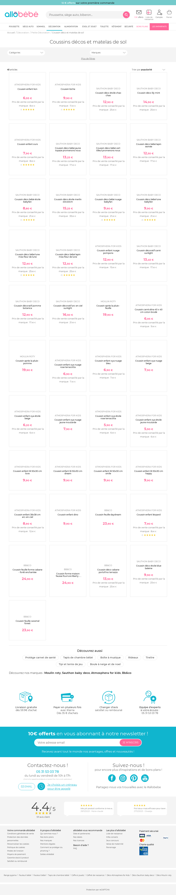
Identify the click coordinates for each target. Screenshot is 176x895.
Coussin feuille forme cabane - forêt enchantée (27, 570)
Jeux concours (112, 840)
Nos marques (46, 840)
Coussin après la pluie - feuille (108, 306)
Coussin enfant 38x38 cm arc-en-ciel (27, 515)
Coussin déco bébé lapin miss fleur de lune (67, 255)
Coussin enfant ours (27, 144)
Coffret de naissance (95, 875)
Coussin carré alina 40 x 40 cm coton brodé (148, 310)
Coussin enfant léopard (149, 514)
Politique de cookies (16, 847)
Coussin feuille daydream (108, 514)
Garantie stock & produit (18, 858)
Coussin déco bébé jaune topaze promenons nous (68, 149)
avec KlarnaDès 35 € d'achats (67, 702)
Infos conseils (112, 837)
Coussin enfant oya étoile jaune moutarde (149, 421)
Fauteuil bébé (25, 875)
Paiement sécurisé (148, 831)
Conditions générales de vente (20, 834)
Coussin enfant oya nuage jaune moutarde (67, 421)
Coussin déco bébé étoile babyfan (27, 200)
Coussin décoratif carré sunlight (149, 251)
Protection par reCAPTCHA (97, 890)
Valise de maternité (114, 844)
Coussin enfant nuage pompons (108, 251)
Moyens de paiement (16, 854)
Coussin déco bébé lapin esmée (148, 145)
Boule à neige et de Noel (105, 664)
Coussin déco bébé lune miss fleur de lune (27, 255)
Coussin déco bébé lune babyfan (148, 200)
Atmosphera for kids (106, 673)
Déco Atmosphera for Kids (118, 875)
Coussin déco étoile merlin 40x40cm (67, 200)
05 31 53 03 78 (150, 713)
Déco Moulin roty (163, 875)
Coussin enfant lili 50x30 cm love (27, 472)
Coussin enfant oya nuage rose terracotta (67, 365)
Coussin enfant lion (27, 89)
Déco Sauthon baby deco (143, 875)
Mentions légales (47, 844)
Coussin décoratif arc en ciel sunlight (67, 306)
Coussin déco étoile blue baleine (148, 566)
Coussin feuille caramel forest (27, 622)
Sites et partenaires (81, 834)
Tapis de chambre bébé (78, 657)
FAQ (75, 848)
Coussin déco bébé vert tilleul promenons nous (108, 149)
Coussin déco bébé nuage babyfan (108, 200)
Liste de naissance (114, 834)
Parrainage (111, 847)
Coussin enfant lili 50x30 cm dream (67, 472)
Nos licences (78, 840)
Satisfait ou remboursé (17, 861)
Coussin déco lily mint (148, 93)
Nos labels (77, 837)
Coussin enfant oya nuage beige (148, 361)
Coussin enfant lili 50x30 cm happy (148, 472)
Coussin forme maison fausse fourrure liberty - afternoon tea (68, 576)
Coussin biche (68, 89)
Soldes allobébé (47, 854)
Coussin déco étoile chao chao (108, 94)
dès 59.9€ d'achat (26, 702)
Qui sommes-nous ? (49, 834)
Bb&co (126, 673)
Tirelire (150, 657)
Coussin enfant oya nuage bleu (108, 361)
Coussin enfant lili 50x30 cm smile (108, 472)
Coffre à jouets (78, 875)
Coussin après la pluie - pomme (27, 361)
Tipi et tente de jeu (70, 664)
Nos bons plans (47, 837)
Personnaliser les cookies (18, 844)
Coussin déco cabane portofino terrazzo (108, 570)
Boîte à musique (110, 657)
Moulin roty (52, 673)
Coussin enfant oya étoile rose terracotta (108, 417)
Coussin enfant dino (68, 514)
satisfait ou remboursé (108, 701)
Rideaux (133, 657)
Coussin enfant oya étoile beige (27, 417)
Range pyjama (10, 875)
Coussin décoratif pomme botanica (27, 306)
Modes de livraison (15, 851)
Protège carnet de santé (40, 657)
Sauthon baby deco (76, 673)
